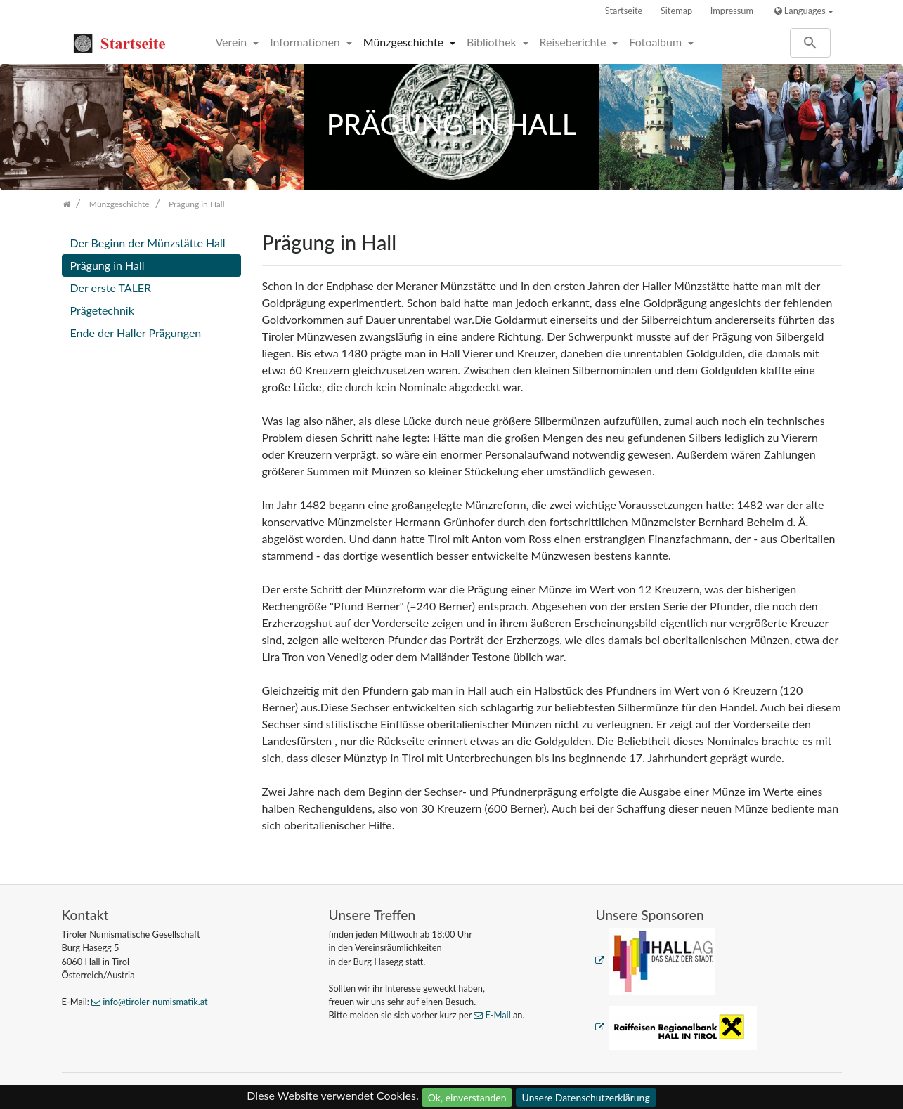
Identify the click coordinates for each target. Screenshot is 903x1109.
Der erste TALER (111, 287)
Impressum (731, 10)
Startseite (624, 10)
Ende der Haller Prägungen (136, 332)
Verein (232, 41)
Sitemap (676, 10)
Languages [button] (800, 10)
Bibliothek (493, 41)
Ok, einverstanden (467, 1097)
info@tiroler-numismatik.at (155, 1001)
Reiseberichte (574, 41)
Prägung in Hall (107, 265)
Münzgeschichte (404, 41)
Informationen (306, 41)
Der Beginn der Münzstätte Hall (148, 242)
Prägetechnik (102, 310)
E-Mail (497, 1015)
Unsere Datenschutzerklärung (586, 1097)
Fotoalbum (656, 41)
